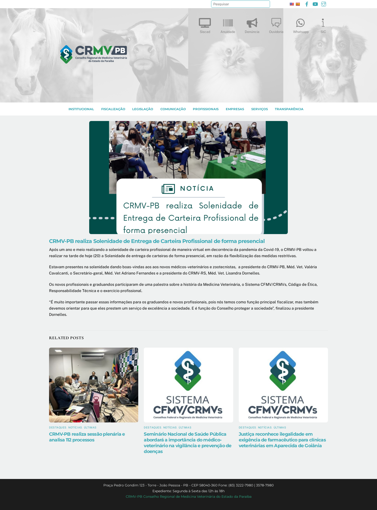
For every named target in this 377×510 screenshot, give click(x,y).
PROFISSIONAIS (206, 109)
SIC (323, 25)
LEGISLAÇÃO (142, 109)
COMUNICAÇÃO (173, 109)
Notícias (75, 427)
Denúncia (252, 25)
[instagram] (323, 3)
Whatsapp (301, 25)
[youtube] (315, 3)
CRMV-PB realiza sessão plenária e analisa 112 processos (87, 437)
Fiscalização (113, 109)
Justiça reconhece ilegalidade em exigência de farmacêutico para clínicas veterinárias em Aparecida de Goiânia (282, 439)
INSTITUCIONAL (81, 109)
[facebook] (307, 3)
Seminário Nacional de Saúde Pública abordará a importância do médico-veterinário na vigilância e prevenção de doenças (187, 442)
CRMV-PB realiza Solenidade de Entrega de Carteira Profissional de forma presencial (157, 241)
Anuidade (227, 25)
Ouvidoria (276, 25)
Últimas (90, 427)
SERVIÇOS (259, 109)
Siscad (205, 25)
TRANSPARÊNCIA (289, 109)
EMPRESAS (235, 109)
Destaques (58, 427)
